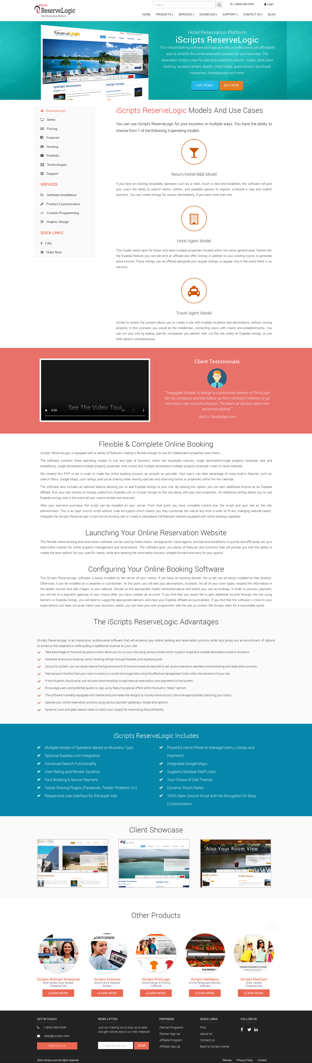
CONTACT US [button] (253, 14)
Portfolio (49, 155)
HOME (146, 14)
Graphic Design (54, 222)
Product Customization (60, 204)
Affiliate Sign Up (169, 1046)
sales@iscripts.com (53, 1036)
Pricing (48, 128)
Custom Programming (59, 213)
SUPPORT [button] (230, 14)
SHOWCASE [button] (208, 14)
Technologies (53, 164)
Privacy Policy (245, 1060)
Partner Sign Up (169, 1034)
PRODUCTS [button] (164, 14)
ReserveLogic (53, 110)
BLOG (272, 14)
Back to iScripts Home (214, 1046)
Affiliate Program (170, 1040)
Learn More (58, 993)
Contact (262, 1060)
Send (141, 1045)
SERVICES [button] (186, 14)
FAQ (203, 1027)
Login (268, 4)
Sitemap (227, 1060)
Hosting (49, 146)
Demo (47, 119)
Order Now (51, 252)
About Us (206, 1034)
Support (49, 173)
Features (49, 137)
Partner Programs (171, 1027)
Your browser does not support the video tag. (95, 390)
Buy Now (231, 85)
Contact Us (57, 1046)
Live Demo (205, 85)
